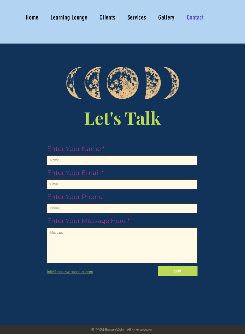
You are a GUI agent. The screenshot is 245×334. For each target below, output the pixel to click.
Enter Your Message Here (86, 221)
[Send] (178, 271)
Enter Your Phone (74, 197)
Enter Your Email (73, 173)
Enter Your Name (74, 149)
